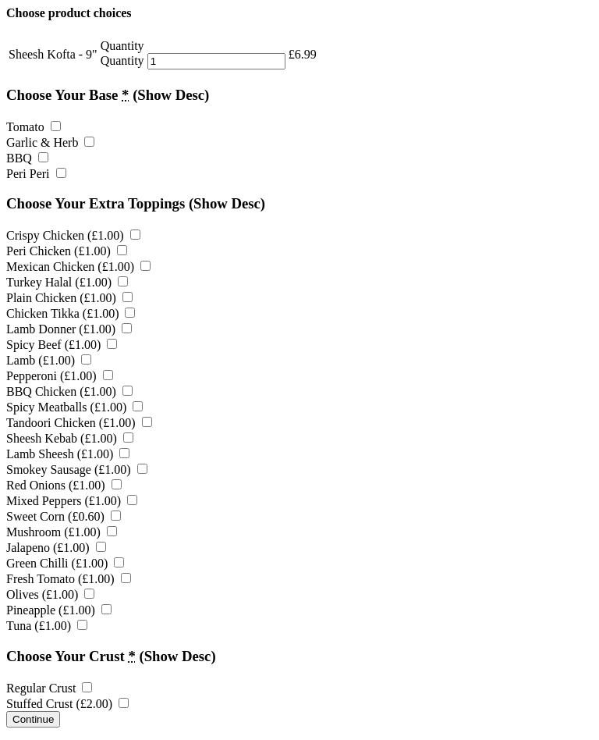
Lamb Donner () (69, 329)
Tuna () (46, 625)
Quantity (122, 60)
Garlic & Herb (50, 142)
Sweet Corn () (63, 516)
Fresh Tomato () (68, 578)
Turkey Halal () (67, 282)
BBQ (27, 158)
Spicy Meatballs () (74, 407)
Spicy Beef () (61, 344)
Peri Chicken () (66, 251)
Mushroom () (61, 532)
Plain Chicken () (69, 297)
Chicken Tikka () (70, 313)
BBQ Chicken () (69, 391)
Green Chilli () (65, 563)
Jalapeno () (56, 547)
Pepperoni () (59, 375)
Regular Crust (49, 688)
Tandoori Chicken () (79, 422)
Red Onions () (64, 485)
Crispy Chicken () (73, 235)
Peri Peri (36, 173)
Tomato (33, 126)
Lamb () (48, 360)
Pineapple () (59, 610)
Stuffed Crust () (67, 703)
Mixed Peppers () (71, 500)
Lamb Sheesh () (67, 454)
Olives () (50, 594)
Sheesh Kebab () (69, 438)
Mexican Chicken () (78, 266)
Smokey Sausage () (76, 469)
